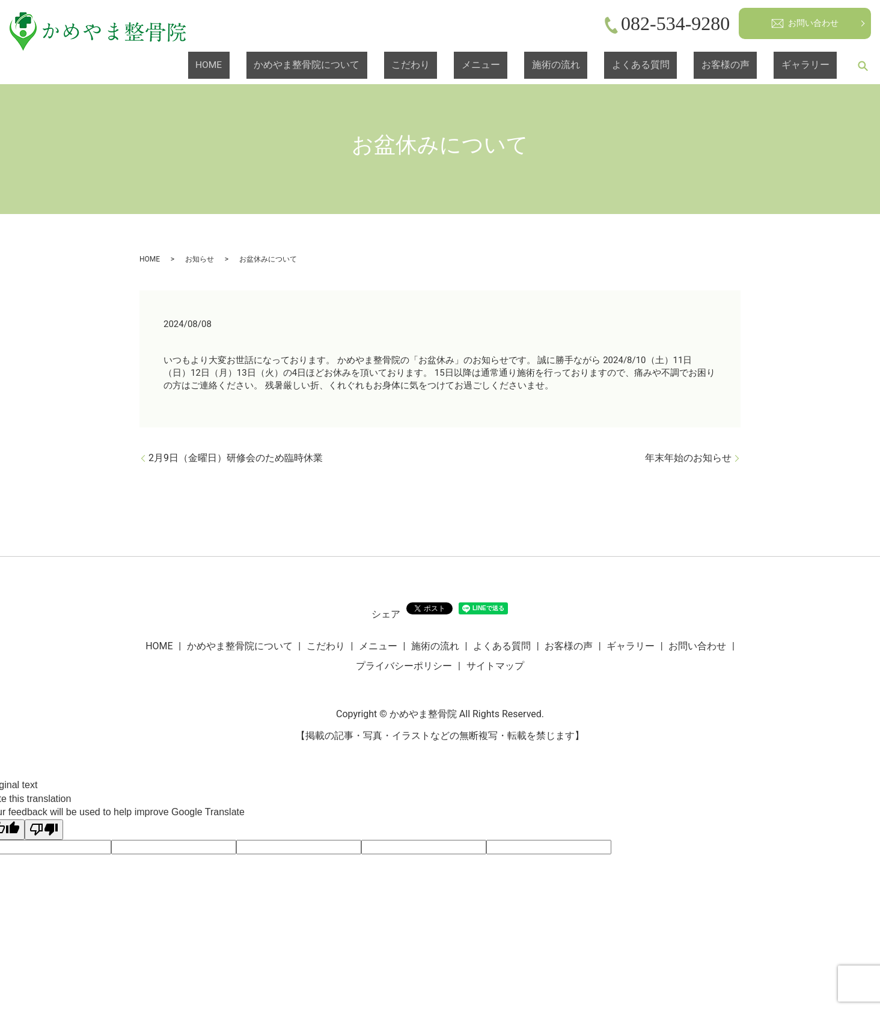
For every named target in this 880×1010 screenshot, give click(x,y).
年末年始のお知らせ (688, 458)
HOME (370, 65)
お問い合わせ (805, 23)
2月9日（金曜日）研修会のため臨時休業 (235, 458)
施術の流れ (631, 65)
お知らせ (199, 259)
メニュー (576, 65)
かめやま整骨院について (445, 65)
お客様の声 (757, 65)
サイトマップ (495, 666)
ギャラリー (816, 65)
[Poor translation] (44, 829)
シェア (385, 614)
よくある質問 (693, 65)
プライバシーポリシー (404, 666)
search (863, 66)
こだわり (525, 65)
